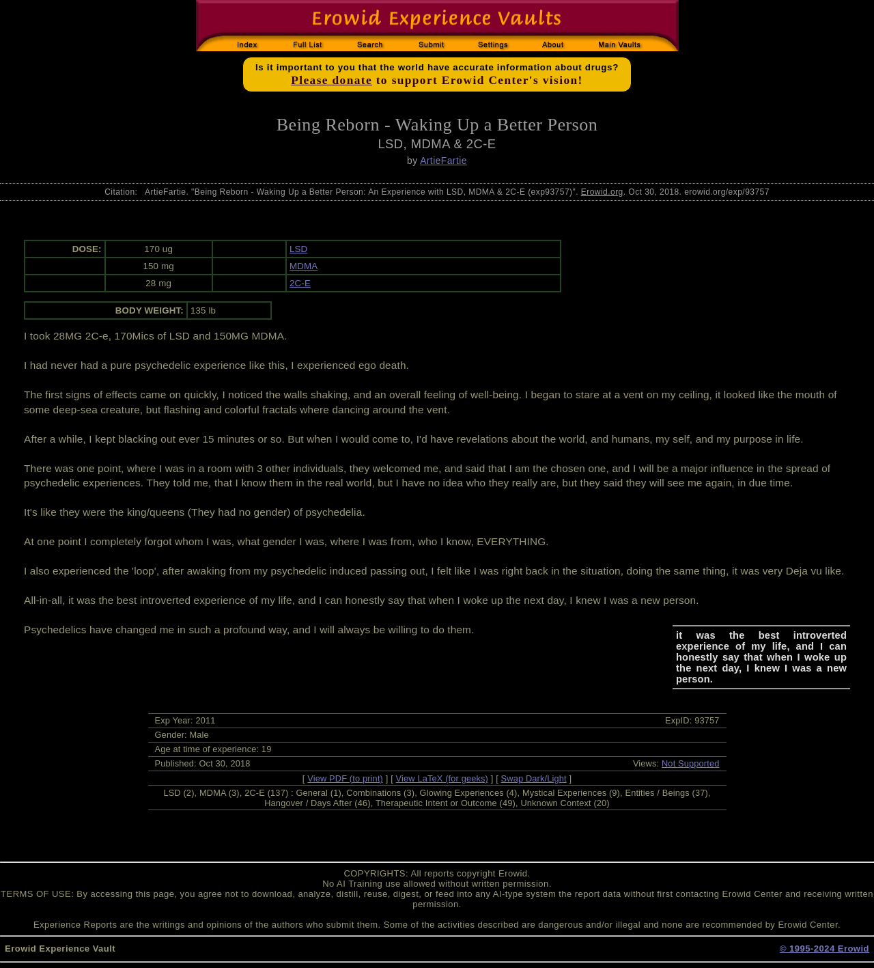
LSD (298, 249)
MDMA (304, 266)
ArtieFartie (443, 160)
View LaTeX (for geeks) (442, 778)
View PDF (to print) (345, 778)
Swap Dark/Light (534, 778)
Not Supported (691, 763)
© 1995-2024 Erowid (824, 948)
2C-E (300, 283)
